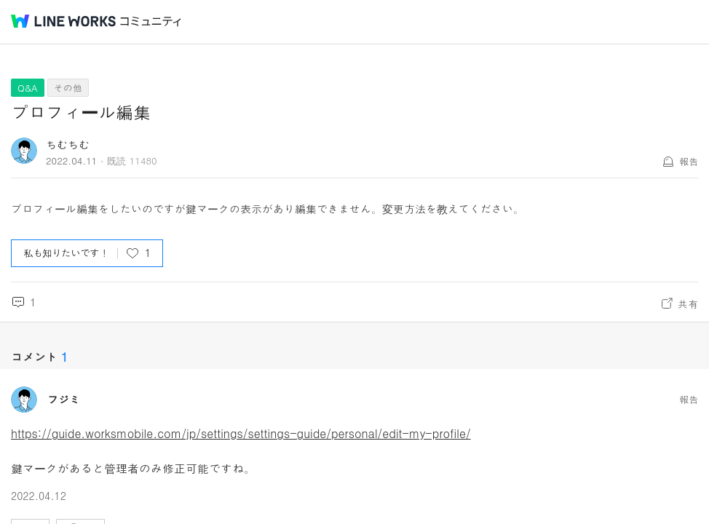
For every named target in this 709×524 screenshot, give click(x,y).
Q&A (27, 88)
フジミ (63, 399)
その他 (68, 88)
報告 (688, 161)
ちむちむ (68, 144)
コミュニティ (150, 21)
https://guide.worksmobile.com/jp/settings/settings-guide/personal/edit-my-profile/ (241, 433)
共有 (688, 303)
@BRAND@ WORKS (63, 21)
